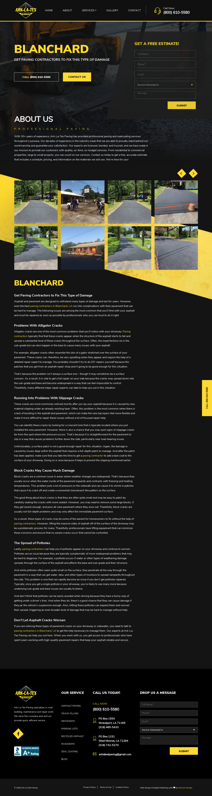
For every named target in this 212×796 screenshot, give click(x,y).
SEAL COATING (69, 751)
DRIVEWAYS (68, 721)
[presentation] (181, 173)
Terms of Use (105, 787)
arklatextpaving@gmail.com (115, 754)
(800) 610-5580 (176, 12)
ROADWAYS (68, 744)
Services (88, 10)
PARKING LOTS (69, 728)
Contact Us (77, 77)
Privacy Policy (89, 787)
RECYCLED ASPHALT (72, 736)
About (67, 10)
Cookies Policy (122, 787)
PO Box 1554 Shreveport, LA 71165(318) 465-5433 (112, 723)
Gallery (112, 10)
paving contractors (25, 523)
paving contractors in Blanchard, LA (51, 306)
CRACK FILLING (69, 713)
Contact (134, 10)
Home (49, 10)
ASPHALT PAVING (71, 705)
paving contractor (93, 456)
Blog (64, 759)
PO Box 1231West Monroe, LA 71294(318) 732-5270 (113, 741)
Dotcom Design (185, 787)
